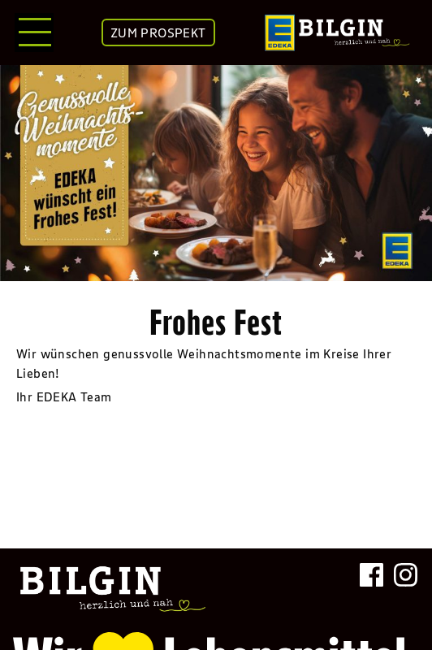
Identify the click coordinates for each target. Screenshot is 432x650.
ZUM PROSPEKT (158, 32)
